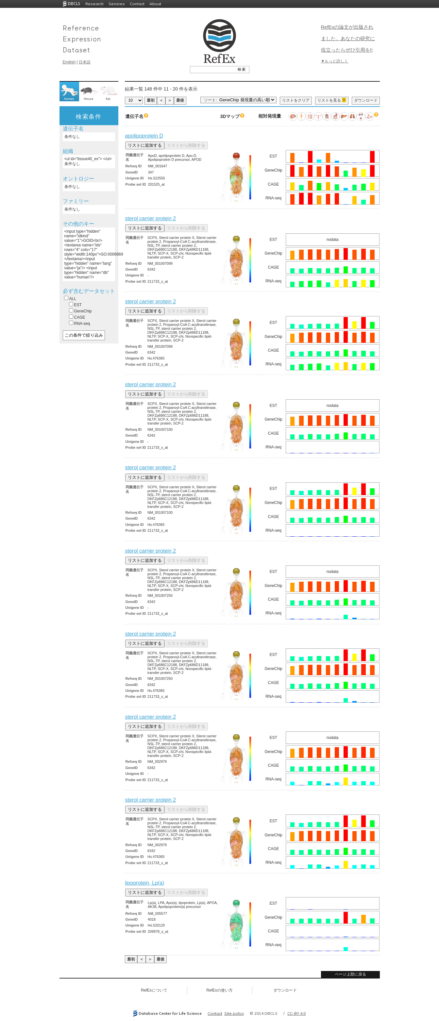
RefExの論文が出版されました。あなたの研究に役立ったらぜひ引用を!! (348, 38)
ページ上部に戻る (350, 974)
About (155, 3)
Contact (137, 3)
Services (117, 3)
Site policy (234, 1013)
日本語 (85, 62)
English (69, 62)
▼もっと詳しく (334, 61)
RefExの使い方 (219, 990)
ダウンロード (366, 100)
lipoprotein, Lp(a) (144, 883)
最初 (151, 100)
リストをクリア (296, 100)
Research (94, 3)
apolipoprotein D (144, 136)
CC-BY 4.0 (296, 1013)
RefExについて (154, 990)
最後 (180, 100)
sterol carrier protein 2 (150, 218)
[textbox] (212, 69)
